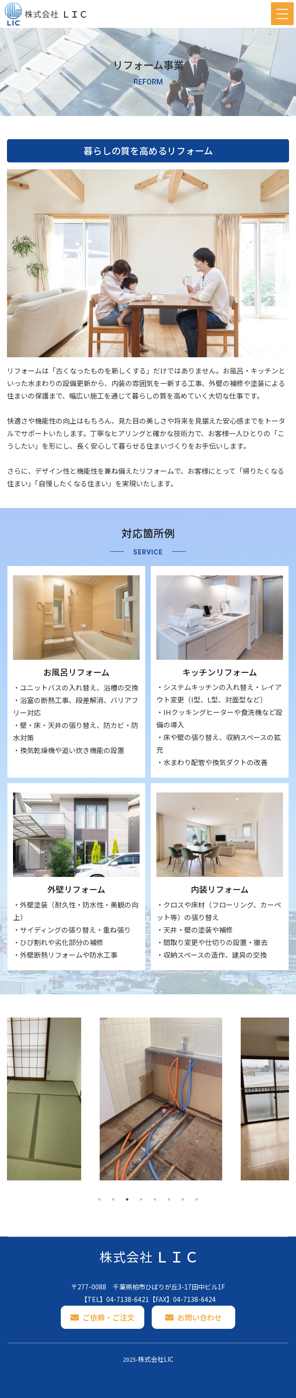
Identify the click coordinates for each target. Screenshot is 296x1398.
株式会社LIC (156, 1359)
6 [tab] (169, 1199)
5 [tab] (155, 1199)
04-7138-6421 (127, 1299)
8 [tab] (196, 1199)
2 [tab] (113, 1199)
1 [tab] (99, 1199)
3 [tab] (127, 1199)
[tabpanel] (77, 1099)
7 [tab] (182, 1199)
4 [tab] (141, 1199)
